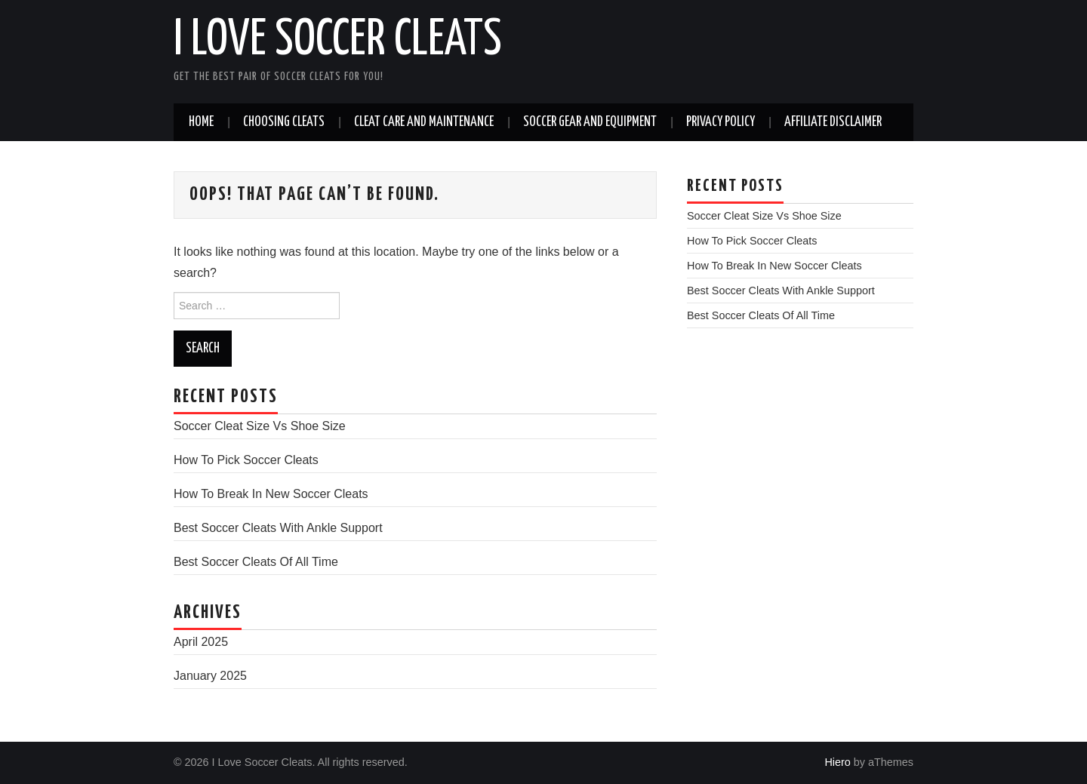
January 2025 (210, 675)
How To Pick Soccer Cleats (246, 459)
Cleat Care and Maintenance (424, 122)
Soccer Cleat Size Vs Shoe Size (260, 426)
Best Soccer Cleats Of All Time (256, 561)
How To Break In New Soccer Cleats (271, 493)
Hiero (837, 762)
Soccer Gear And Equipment (590, 122)
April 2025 (201, 641)
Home (201, 122)
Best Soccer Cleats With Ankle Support (278, 527)
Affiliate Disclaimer (833, 122)
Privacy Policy (720, 122)
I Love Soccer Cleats (338, 41)
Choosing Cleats (284, 122)
